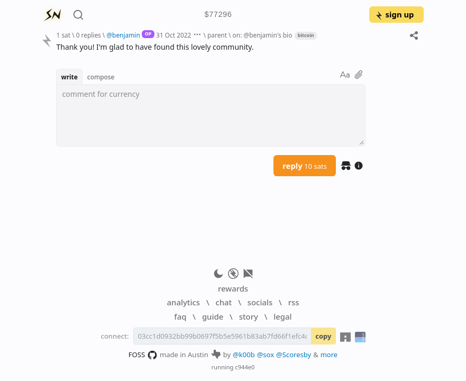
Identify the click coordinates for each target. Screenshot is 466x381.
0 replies (88, 35)
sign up (394, 14)
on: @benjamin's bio (263, 35)
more (329, 354)
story (248, 316)
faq (180, 316)
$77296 (218, 15)
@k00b (244, 354)
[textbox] (211, 115)
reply (304, 165)
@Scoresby (293, 354)
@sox (265, 354)
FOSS (143, 355)
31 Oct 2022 (173, 35)
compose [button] (101, 76)
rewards (233, 288)
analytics (183, 302)
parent (217, 35)
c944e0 (244, 367)
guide (212, 316)
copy (323, 336)
